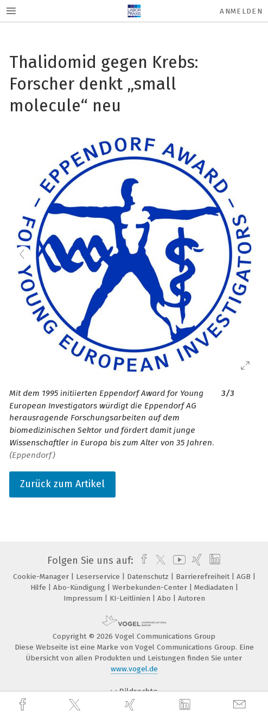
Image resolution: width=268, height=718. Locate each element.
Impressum (84, 598)
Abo (165, 598)
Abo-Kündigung (80, 587)
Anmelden (241, 11)
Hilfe (39, 587)
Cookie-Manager (42, 576)
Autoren (191, 598)
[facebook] (24, 704)
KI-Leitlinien (131, 598)
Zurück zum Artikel (62, 484)
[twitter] (76, 705)
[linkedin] (186, 705)
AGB (245, 576)
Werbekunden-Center (150, 587)
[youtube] (177, 560)
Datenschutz (149, 576)
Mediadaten (214, 587)
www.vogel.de (134, 668)
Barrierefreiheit (204, 576)
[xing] (131, 704)
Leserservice (99, 576)
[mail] (240, 704)
